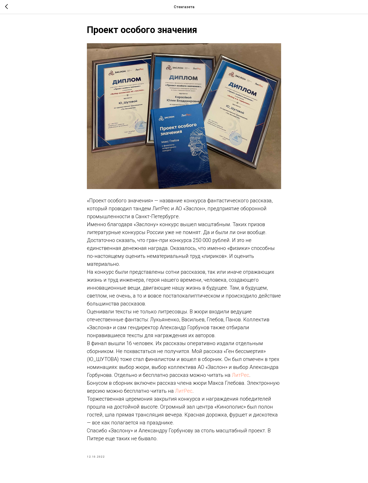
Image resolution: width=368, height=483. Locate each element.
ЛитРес (240, 375)
